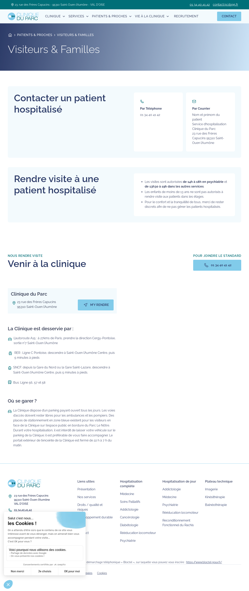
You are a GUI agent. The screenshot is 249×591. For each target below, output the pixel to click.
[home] (23, 16)
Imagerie (211, 489)
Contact (229, 16)
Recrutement (186, 16)
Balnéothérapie (216, 505)
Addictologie (129, 509)
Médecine (127, 494)
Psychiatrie (128, 541)
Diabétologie (129, 525)
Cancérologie (129, 517)
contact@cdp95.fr (225, 4)
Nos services (86, 497)
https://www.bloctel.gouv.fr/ (204, 562)
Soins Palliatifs (130, 502)
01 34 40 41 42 (200, 4)
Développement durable (95, 517)
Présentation (86, 489)
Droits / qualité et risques (90, 507)
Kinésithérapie (215, 497)
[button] (55, 16)
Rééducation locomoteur (138, 533)
